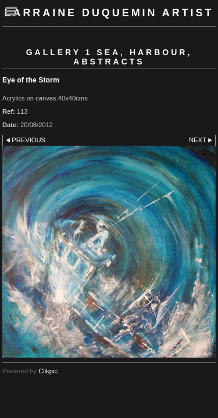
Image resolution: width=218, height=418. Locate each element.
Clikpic (48, 370)
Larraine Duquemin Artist (109, 13)
